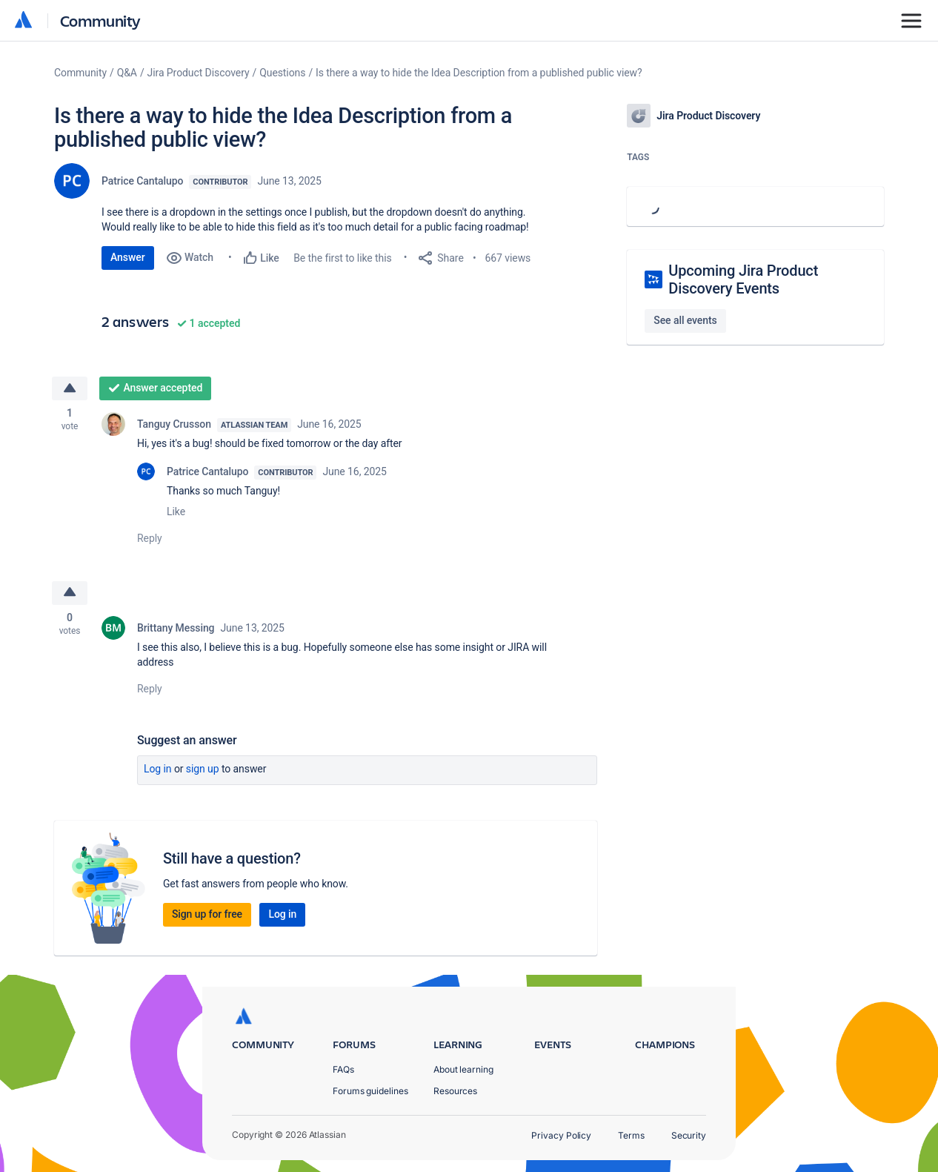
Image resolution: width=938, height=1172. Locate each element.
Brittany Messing (175, 629)
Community (100, 20)
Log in (158, 769)
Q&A (127, 73)
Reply (149, 538)
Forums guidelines (370, 1090)
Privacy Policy (561, 1135)
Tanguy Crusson (174, 424)
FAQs (343, 1069)
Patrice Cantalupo (142, 181)
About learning (463, 1069)
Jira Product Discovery (198, 73)
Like (176, 511)
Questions (282, 73)
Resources (455, 1090)
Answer (127, 257)
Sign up (202, 769)
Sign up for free (207, 915)
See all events (684, 320)
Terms (631, 1135)
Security (688, 1135)
